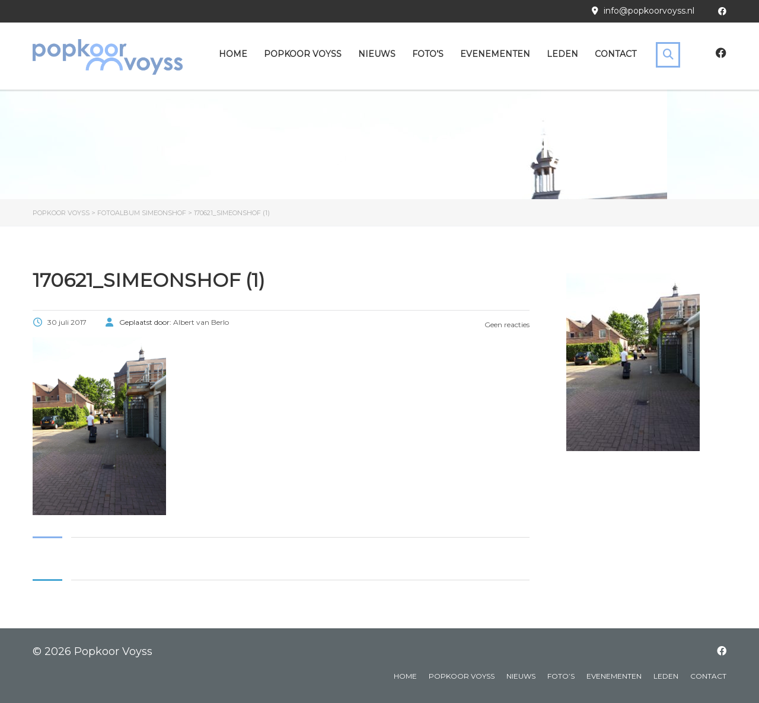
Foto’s (428, 54)
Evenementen (495, 54)
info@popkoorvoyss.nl (649, 10)
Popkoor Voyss (303, 54)
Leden (562, 54)
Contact (615, 54)
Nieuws (377, 54)
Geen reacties (506, 324)
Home (233, 54)
